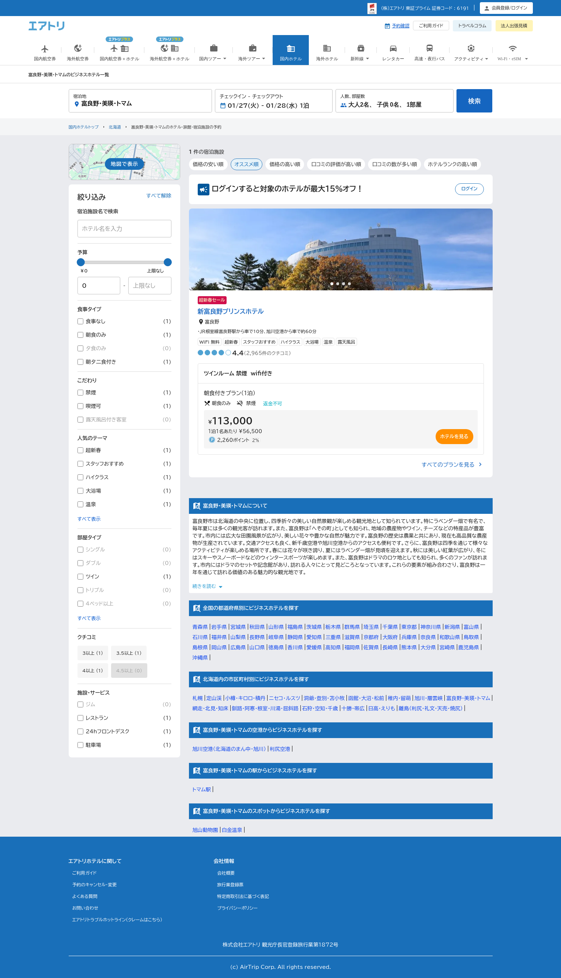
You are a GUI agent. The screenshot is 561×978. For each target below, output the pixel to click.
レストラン (124, 718)
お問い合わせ (85, 908)
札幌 (198, 698)
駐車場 (124, 745)
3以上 (92, 653)
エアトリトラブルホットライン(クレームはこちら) (117, 919)
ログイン (469, 188)
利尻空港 (280, 749)
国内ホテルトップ (84, 127)
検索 (474, 101)
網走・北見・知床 (210, 708)
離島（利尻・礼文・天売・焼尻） (431, 708)
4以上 (92, 670)
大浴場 (124, 490)
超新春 (124, 450)
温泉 (124, 504)
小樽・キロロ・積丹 (245, 698)
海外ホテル (327, 54)
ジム (124, 704)
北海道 (115, 127)
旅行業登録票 (230, 884)
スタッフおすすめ (124, 463)
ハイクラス (124, 477)
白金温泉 (232, 830)
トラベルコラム (472, 25)
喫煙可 (124, 406)
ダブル (124, 563)
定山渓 (214, 698)
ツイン (124, 576)
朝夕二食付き (124, 362)
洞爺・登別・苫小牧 (324, 698)
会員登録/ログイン (509, 7)
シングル (124, 549)
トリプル (124, 590)
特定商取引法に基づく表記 (243, 896)
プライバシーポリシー (237, 908)
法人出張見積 (514, 25)
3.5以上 (129, 653)
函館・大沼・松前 (366, 698)
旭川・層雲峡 (428, 698)
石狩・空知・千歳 (320, 708)
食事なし (124, 321)
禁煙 (124, 392)
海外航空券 (77, 54)
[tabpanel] (341, 249)
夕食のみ (124, 348)
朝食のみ (124, 335)
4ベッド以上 (124, 603)
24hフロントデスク (124, 731)
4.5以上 (129, 670)
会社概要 (226, 873)
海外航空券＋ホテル (170, 47)
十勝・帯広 (353, 708)
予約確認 (400, 25)
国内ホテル (291, 54)
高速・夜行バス (429, 54)
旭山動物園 (205, 830)
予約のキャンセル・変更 (94, 884)
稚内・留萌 (399, 698)
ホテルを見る (454, 436)
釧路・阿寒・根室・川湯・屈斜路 (265, 708)
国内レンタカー (393, 57)
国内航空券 (45, 54)
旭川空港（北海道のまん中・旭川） (229, 749)
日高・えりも (381, 708)
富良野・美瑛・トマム (468, 698)
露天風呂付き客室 (124, 419)
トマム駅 (202, 789)
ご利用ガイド (431, 25)
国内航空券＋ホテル (120, 47)
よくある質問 (85, 896)
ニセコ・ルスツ (284, 698)
